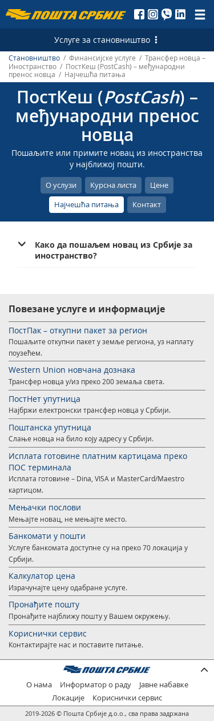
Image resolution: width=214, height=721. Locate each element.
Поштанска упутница (50, 427)
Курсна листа (113, 185)
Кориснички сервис (48, 633)
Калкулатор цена (42, 575)
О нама (39, 685)
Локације (68, 698)
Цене (159, 185)
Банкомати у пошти (47, 535)
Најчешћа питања (86, 204)
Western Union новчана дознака (72, 369)
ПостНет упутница (44, 398)
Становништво (34, 58)
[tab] (107, 250)
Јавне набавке (163, 685)
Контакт (146, 204)
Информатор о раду (95, 685)
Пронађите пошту (44, 604)
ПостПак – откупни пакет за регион (78, 330)
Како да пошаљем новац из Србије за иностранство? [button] (113, 250)
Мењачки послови (45, 507)
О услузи (61, 185)
